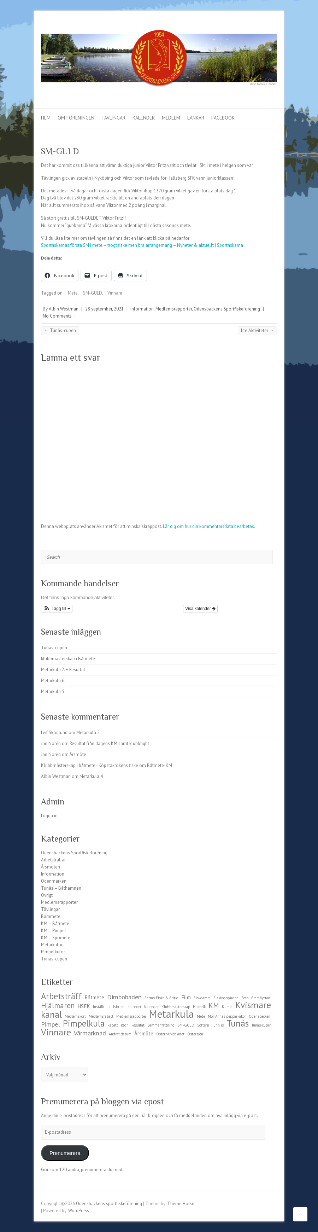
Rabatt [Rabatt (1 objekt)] (112, 1025)
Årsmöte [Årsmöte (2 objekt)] (143, 1033)
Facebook (223, 118)
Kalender (143, 118)
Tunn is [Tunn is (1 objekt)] (218, 1025)
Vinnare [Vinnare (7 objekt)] (56, 1032)
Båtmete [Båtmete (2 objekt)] (94, 997)
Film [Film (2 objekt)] (186, 997)
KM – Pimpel (53, 931)
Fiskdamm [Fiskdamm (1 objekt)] (202, 997)
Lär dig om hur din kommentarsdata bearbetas (208, 526)
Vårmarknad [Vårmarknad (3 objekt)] (90, 1033)
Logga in (49, 816)
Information (142, 309)
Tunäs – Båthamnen (61, 888)
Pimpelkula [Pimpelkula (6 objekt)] (84, 1023)
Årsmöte (78, 754)
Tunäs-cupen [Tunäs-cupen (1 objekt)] (262, 1025)
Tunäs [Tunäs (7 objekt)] (237, 1023)
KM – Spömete (55, 938)
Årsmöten (50, 867)
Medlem (171, 118)
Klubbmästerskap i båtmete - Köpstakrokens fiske (89, 765)
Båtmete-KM (159, 765)
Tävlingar (113, 118)
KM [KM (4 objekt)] (213, 1005)
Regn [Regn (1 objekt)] (125, 1025)
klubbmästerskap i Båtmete (68, 659)
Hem (46, 118)
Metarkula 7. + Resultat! (64, 670)
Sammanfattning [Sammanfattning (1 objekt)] (161, 1025)
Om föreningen (76, 118)
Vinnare (114, 293)
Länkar (195, 118)
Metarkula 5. (53, 691)
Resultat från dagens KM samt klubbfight (109, 743)
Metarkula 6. (53, 681)
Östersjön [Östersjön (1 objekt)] (195, 1033)
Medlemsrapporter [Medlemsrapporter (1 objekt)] (131, 1016)
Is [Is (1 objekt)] (108, 1006)
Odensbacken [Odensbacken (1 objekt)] (259, 1016)
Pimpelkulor (53, 952)
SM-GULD (92, 293)
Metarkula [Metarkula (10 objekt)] (171, 1014)
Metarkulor (52, 945)
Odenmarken (53, 881)
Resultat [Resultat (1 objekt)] (138, 1025)
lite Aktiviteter (257, 330)
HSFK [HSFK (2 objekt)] (83, 1006)
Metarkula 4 (91, 776)
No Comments (57, 316)
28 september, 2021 (104, 309)
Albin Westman (63, 309)
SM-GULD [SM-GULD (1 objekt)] (185, 1025)
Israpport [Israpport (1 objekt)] (133, 1006)
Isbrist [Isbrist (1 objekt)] (118, 1006)
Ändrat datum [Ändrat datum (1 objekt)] (120, 1033)
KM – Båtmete (55, 923)
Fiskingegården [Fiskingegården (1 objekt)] (225, 997)
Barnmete (50, 916)
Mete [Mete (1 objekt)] (201, 1016)
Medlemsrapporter (173, 309)
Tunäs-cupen (60, 330)
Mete (73, 293)
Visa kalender (200, 608)
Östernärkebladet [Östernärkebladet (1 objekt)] (170, 1033)
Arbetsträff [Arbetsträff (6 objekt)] (61, 996)
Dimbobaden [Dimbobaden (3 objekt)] (124, 997)
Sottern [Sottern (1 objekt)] (203, 1025)
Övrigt (47, 895)
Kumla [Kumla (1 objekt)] (227, 1006)
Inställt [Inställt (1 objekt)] (99, 1006)
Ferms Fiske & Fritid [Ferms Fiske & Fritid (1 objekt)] (161, 997)
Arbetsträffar (53, 860)
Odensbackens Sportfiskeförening (227, 309)
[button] (56, 608)
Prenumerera (65, 1153)
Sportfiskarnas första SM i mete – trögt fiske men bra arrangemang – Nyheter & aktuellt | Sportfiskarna (142, 245)
